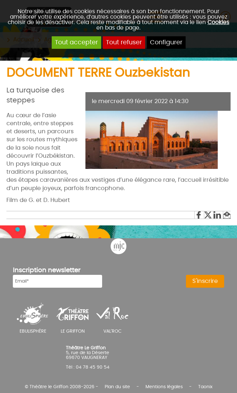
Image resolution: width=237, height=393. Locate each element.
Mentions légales (164, 386)
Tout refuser (124, 42)
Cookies (218, 22)
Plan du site (117, 386)
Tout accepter (76, 42)
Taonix (205, 386)
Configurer (166, 42)
